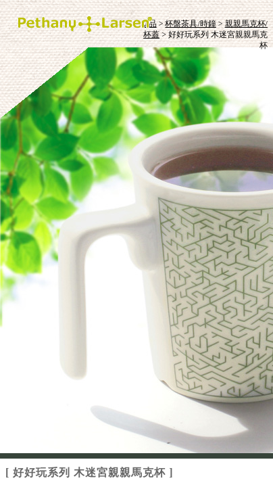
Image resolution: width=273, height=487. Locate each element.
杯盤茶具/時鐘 (190, 23)
